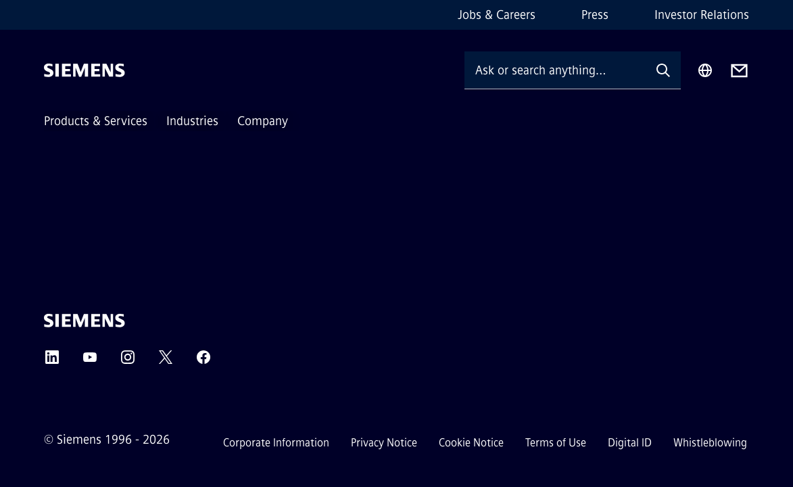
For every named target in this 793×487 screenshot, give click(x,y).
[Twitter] (166, 361)
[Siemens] (84, 70)
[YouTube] (90, 361)
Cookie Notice (471, 442)
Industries (192, 121)
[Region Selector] (705, 70)
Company (262, 121)
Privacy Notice (384, 442)
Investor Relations (701, 14)
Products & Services (95, 121)
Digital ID (630, 442)
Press (594, 14)
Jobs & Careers (496, 14)
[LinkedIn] (52, 361)
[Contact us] (739, 70)
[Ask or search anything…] (555, 70)
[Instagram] (128, 361)
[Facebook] (203, 361)
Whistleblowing (710, 442)
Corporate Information (276, 442)
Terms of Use (555, 442)
